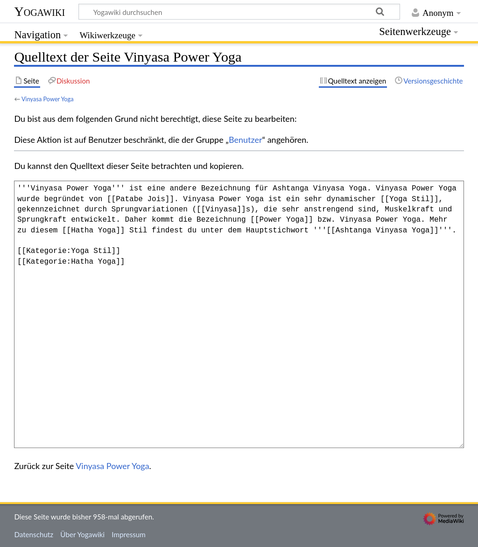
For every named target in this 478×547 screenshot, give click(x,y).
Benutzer (245, 139)
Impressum (129, 534)
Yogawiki (39, 11)
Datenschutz (33, 534)
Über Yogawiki (82, 534)
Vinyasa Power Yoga (47, 99)
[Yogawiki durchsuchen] (239, 11)
